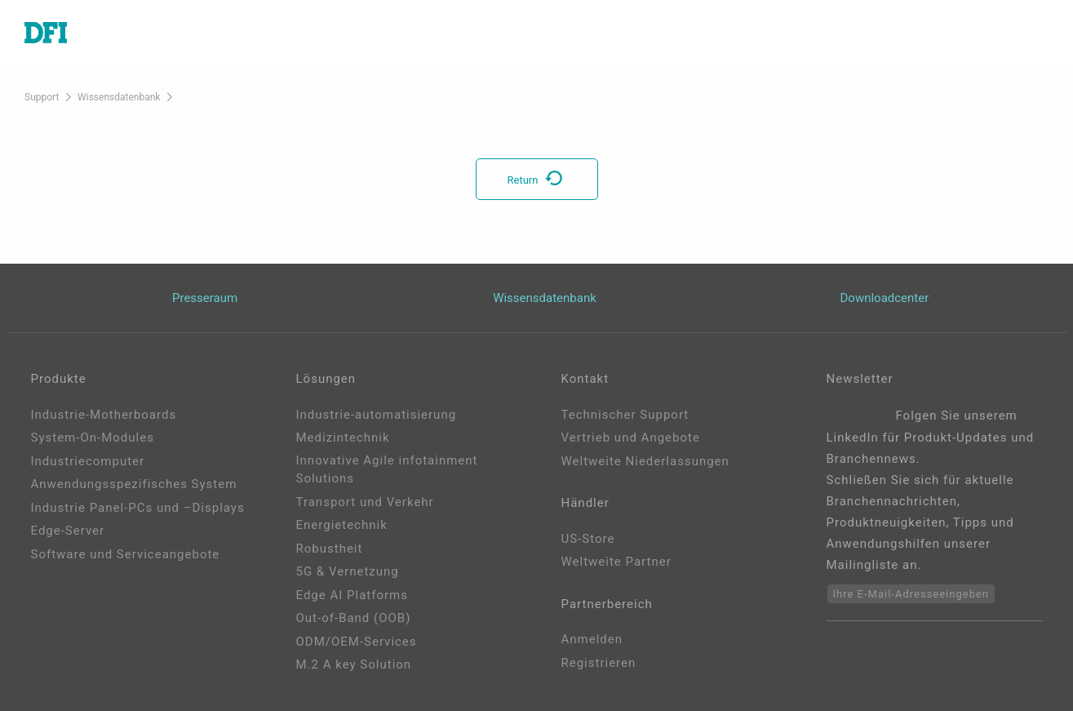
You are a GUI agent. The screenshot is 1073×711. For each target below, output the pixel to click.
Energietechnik (342, 525)
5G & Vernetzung (347, 571)
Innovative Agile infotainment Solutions (387, 470)
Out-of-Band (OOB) (353, 618)
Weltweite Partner (616, 561)
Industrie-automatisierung (376, 414)
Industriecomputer (88, 461)
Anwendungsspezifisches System (134, 484)
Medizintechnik (343, 437)
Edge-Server (68, 530)
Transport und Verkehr (365, 502)
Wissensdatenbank (119, 97)
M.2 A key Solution (354, 664)
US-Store (588, 538)
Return (537, 180)
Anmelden (592, 639)
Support (41, 97)
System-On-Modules (92, 437)
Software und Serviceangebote (125, 554)
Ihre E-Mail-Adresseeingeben (911, 594)
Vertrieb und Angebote (630, 437)
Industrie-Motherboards (104, 414)
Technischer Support (625, 414)
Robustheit (329, 548)
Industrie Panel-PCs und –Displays (138, 507)
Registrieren (598, 662)
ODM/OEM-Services (356, 641)
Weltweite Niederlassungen (645, 461)
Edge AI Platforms (352, 595)
